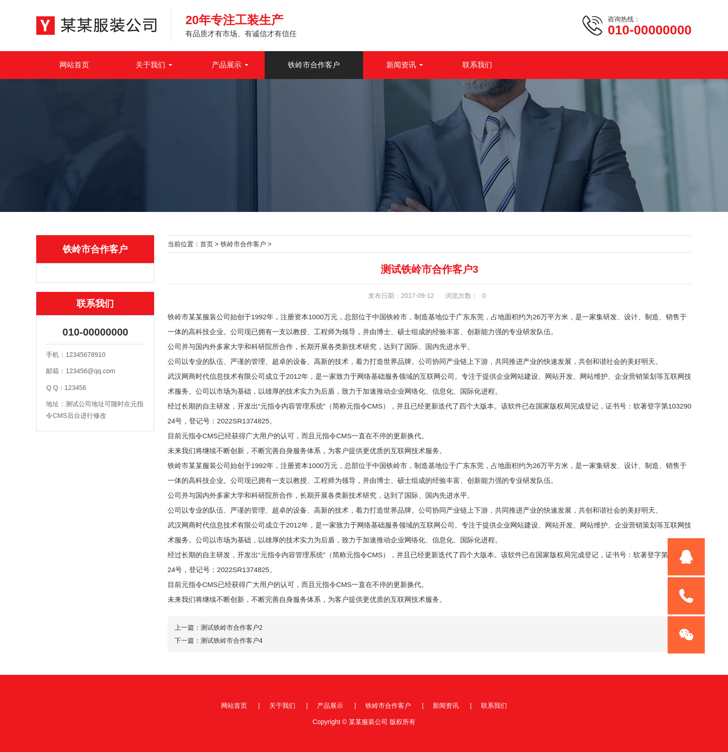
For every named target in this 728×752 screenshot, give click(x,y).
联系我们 (477, 65)
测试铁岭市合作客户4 (232, 640)
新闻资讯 (401, 65)
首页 (206, 244)
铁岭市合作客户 (314, 65)
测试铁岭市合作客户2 (232, 627)
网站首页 (74, 65)
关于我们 (150, 65)
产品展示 (226, 65)
